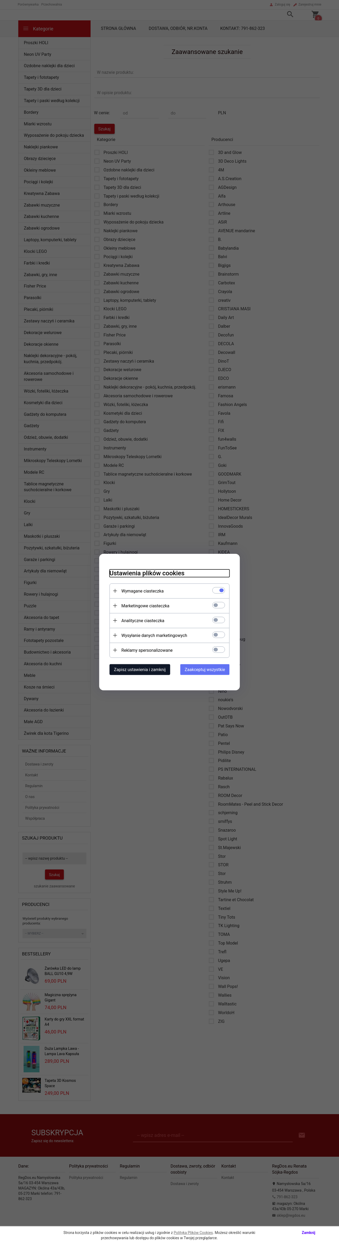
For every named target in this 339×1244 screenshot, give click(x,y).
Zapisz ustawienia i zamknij (139, 669)
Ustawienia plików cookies (146, 573)
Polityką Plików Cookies (193, 1233)
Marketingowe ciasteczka (144, 605)
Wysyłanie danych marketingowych (153, 635)
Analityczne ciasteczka (142, 620)
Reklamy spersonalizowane (146, 650)
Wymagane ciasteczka (142, 590)
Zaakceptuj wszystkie (206, 669)
